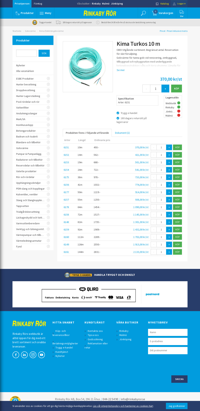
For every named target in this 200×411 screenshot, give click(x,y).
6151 (66, 147)
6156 (66, 184)
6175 (66, 177)
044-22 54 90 (110, 399)
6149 (66, 244)
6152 (66, 154)
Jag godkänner (176, 406)
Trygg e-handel (64, 347)
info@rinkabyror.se (133, 399)
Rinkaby (96, 3)
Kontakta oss (95, 331)
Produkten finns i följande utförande (87, 132)
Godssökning (95, 339)
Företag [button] (38, 3)
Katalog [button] (160, 3)
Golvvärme (30, 31)
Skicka (179, 379)
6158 (66, 214)
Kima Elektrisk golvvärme (51, 31)
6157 (66, 199)
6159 (66, 229)
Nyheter (60, 356)
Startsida (16, 31)
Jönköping (117, 3)
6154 (66, 169)
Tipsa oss (93, 335)
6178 (66, 207)
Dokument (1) (122, 132)
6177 (66, 192)
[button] (45, 13)
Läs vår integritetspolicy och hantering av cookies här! (123, 406)
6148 (66, 222)
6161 (66, 252)
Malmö (105, 3)
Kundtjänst (62, 351)
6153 (66, 162)
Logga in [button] (178, 3)
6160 (66, 237)
